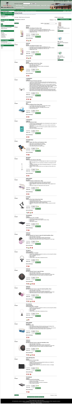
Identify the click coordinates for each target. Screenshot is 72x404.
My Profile (41, 400)
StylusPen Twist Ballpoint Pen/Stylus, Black (34, 28)
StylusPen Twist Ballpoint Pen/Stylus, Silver (34, 45)
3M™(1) (2, 32)
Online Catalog (31, 400)
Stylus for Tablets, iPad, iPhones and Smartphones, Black (36, 142)
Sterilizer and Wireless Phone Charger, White (34, 104)
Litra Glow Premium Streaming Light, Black (34, 80)
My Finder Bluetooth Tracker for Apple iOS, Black (35, 271)
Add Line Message (29, 38)
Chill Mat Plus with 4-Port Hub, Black (32, 379)
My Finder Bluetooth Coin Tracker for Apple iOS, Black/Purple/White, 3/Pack (39, 235)
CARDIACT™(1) (4, 34)
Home (15, 11)
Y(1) (1, 48)
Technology (22, 11)
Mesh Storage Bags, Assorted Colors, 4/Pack (34, 63)
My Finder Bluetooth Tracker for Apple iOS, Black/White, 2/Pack (37, 342)
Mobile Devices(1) (4, 28)
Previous (51, 19)
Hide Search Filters (5, 11)
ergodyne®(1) (3, 37)
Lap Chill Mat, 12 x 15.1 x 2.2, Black (32, 217)
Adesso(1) (3, 33)
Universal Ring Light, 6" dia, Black (32, 306)
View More (12, 38)
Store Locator (37, 400)
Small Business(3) (4, 41)
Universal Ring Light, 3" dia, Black (32, 252)
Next (55, 19)
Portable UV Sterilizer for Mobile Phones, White (34, 180)
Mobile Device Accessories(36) (6, 27)
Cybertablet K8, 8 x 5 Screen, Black (32, 360)
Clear (13, 16)
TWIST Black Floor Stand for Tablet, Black (33, 159)
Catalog (18, 11)
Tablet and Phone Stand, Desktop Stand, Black (34, 199)
